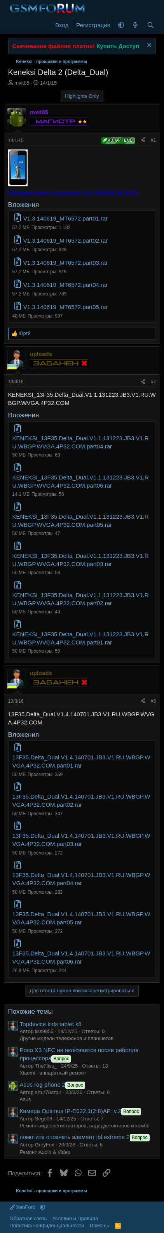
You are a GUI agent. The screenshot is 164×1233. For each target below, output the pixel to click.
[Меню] (15, 25)
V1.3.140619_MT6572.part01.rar (65, 218)
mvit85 (21, 83)
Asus (25, 1099)
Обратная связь (28, 1218)
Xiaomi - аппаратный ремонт (53, 1073)
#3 (153, 701)
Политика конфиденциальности (47, 1225)
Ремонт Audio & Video (45, 1152)
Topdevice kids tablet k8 (51, 1024)
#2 (153, 381)
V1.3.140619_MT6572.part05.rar (65, 307)
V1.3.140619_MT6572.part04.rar (65, 284)
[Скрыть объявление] (148, 46)
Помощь (99, 1225)
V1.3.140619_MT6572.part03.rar (65, 262)
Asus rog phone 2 (53, 1084)
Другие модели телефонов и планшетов (66, 1038)
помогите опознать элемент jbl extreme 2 (85, 1137)
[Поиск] (150, 25)
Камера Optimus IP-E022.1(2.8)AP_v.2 (81, 1111)
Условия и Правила (75, 1218)
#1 (153, 140)
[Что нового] (135, 25)
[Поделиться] (143, 140)
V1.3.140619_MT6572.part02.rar (65, 240)
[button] (121, 25)
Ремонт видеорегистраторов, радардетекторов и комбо (85, 1126)
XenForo (23, 1207)
